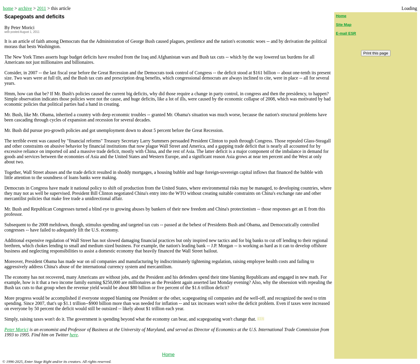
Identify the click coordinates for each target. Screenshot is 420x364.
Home (168, 354)
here (74, 334)
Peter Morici (16, 329)
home (8, 8)
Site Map (343, 24)
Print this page (375, 53)
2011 (41, 8)
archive (25, 8)
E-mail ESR (346, 33)
